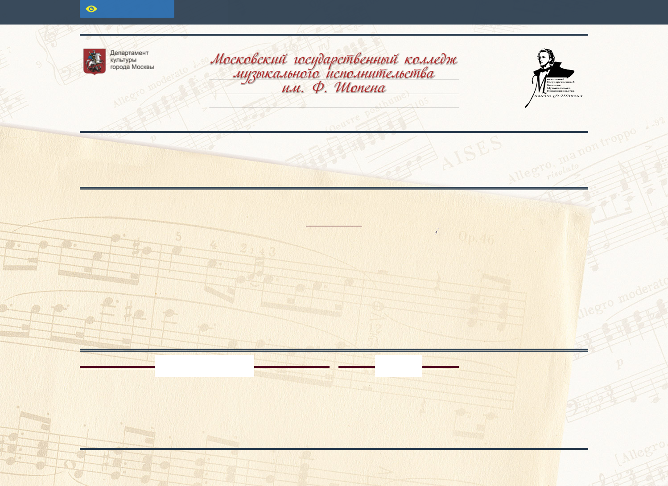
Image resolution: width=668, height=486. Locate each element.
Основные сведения (222, 148)
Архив (398, 366)
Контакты (547, 148)
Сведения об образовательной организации (131, 160)
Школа (391, 148)
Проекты (465, 148)
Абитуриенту (309, 148)
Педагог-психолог (204, 366)
